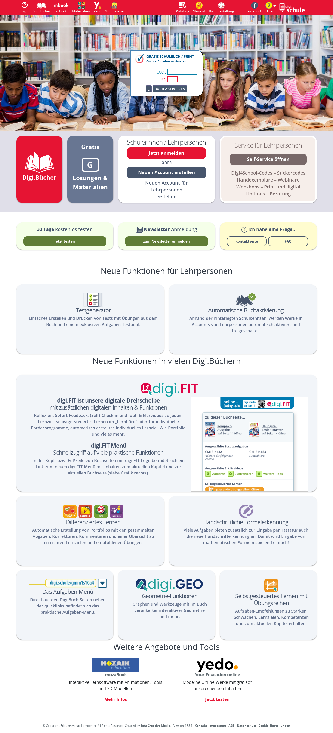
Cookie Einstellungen (274, 726)
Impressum (217, 726)
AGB (231, 726)
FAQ (288, 241)
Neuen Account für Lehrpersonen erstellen (166, 190)
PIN (163, 79)
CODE (161, 72)
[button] (271, 7)
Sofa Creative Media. (156, 726)
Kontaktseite (246, 241)
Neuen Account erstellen (166, 172)
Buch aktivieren (169, 88)
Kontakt (201, 726)
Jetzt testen (65, 241)
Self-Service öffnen (268, 159)
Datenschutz (246, 726)
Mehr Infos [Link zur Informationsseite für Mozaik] (115, 699)
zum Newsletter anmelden (166, 241)
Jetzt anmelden (166, 153)
